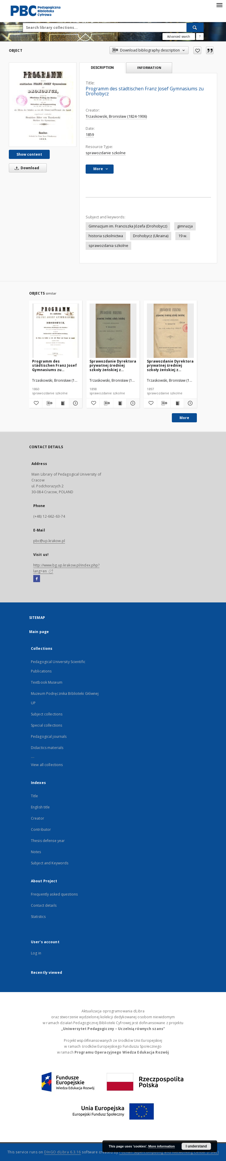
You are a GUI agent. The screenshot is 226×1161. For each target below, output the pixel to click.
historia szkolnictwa (106, 235)
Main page (39, 631)
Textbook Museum (46, 682)
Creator (37, 818)
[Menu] (219, 4)
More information (161, 1146)
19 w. (182, 235)
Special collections (46, 725)
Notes (36, 851)
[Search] (195, 27)
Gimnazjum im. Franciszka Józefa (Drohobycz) (128, 226)
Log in (36, 953)
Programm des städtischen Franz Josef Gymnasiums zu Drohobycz (54, 365)
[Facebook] (36, 579)
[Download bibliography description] (48, 403)
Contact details (43, 905)
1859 (90, 134)
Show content (29, 154)
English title (40, 807)
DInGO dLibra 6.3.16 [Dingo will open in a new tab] (62, 1152)
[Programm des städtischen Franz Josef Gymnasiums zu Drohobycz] (42, 104)
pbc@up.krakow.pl (49, 540)
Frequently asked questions (54, 894)
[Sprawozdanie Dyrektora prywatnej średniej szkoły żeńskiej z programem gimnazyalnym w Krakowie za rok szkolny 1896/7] (170, 331)
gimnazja (185, 226)
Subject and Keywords (49, 863)
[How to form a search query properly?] (200, 36)
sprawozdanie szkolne (106, 152)
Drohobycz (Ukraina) (150, 235)
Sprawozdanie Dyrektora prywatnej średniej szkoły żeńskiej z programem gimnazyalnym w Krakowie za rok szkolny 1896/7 (170, 365)
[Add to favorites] (197, 50)
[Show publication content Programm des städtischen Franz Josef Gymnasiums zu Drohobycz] (62, 403)
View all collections (47, 764)
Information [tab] (149, 67)
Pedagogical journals (49, 736)
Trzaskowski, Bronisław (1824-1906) (116, 116)
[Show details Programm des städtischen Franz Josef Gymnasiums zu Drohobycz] (74, 403)
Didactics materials (47, 747)
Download (26, 168)
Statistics (38, 916)
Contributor (41, 829)
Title (34, 795)
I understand (196, 1146)
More (184, 417)
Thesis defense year (48, 840)
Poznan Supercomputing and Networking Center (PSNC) (169, 1152)
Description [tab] (102, 68)
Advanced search (178, 36)
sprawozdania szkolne (108, 245)
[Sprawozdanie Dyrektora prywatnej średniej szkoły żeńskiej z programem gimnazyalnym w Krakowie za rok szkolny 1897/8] (113, 331)
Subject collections (46, 714)
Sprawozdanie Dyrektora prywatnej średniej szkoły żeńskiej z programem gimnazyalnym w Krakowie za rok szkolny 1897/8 (112, 365)
